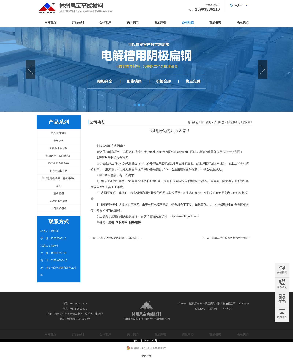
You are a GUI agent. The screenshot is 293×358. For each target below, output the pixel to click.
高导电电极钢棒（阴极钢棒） (58, 178)
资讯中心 (188, 334)
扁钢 (99, 151)
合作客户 (105, 22)
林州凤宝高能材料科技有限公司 (218, 303)
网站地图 (227, 308)
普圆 (58, 185)
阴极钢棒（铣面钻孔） (58, 155)
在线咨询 (215, 22)
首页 (208, 122)
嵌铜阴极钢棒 (58, 133)
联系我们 (243, 22)
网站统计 (213, 308)
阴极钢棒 (135, 222)
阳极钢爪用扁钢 (59, 148)
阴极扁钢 (58, 193)
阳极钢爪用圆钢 (59, 200)
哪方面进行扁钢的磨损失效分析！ (231, 238)
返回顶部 (282, 316)
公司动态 (188, 22)
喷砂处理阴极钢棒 (58, 163)
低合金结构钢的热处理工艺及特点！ (118, 238)
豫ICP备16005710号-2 (146, 340)
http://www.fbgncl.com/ (184, 216)
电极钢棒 (58, 140)
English (238, 5)
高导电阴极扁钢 (59, 170)
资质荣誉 (160, 22)
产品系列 (78, 22)
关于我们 (133, 22)
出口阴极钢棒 (58, 208)
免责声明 (146, 355)
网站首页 (50, 22)
